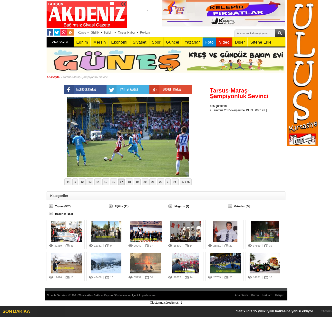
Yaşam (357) (63, 206)
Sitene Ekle (261, 42)
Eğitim (82, 42)
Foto (209, 42)
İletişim (108, 32)
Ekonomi (119, 42)
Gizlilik (95, 32)
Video (224, 42)
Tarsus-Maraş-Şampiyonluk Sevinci (85, 77)
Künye (82, 32)
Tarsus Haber (126, 32)
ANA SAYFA (60, 42)
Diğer (240, 42)
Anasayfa (53, 77)
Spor (156, 42)
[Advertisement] (248, 142)
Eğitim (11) (121, 206)
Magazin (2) (182, 206)
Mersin (99, 42)
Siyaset (139, 42)
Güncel (172, 42)
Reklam (145, 32)
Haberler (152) (64, 213)
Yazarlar (192, 42)
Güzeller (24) (242, 206)
